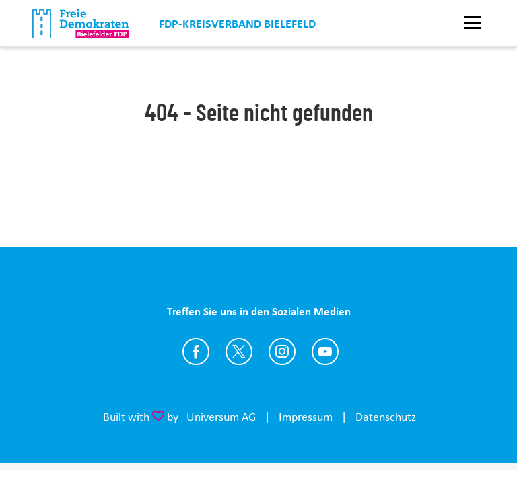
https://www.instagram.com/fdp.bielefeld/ (282, 351)
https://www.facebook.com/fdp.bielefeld (195, 351)
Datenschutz (385, 417)
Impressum (306, 417)
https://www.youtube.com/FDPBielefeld (325, 351)
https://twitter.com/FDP (239, 351)
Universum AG (221, 417)
